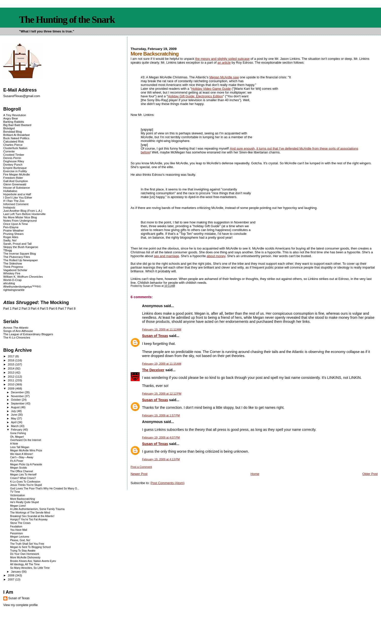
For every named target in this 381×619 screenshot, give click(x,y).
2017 (11, 356)
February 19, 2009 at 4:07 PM (161, 437)
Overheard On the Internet (25, 440)
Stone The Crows (20, 523)
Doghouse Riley (13, 161)
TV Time (15, 491)
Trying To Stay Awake (23, 550)
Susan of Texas (155, 336)
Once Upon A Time (15, 223)
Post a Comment (141, 466)
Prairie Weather (13, 230)
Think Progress (13, 266)
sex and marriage (166, 256)
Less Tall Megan (19, 447)
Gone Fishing (18, 433)
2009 (11, 388)
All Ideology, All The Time (25, 564)
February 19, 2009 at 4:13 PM (161, 459)
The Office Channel (21, 471)
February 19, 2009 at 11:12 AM (161, 329)
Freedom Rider (13, 177)
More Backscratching (22, 499)
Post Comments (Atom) (168, 483)
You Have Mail (18, 529)
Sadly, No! (10, 240)
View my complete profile (20, 605)
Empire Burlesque (15, 167)
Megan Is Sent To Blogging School (30, 547)
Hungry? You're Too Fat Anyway (29, 519)
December (18, 392)
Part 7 (62, 308)
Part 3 (26, 308)
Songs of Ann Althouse (18, 330)
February (17, 429)
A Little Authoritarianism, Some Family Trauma (37, 509)
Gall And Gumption (15, 181)
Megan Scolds (18, 467)
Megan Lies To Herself (23, 474)
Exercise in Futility (15, 171)
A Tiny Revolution (14, 115)
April (14, 422)
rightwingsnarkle (14, 289)
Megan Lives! (18, 505)
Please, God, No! (20, 540)
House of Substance (16, 187)
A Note (14, 443)
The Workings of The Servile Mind (30, 512)
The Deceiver (153, 370)
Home (255, 474)
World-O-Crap (12, 279)
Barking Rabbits (13, 121)
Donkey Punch (13, 164)
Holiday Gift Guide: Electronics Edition (195, 96)
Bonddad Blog (12, 131)
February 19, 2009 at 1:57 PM (161, 415)
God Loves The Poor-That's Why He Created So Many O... (44, 488)
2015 (11, 364)
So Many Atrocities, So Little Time (30, 568)
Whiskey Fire (11, 273)
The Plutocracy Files (16, 256)
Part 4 (35, 308)
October (16, 399)
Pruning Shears (13, 233)
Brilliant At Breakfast (16, 134)
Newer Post (138, 474)
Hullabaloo (10, 190)
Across (16, 327)
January (16, 571)
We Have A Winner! (21, 454)
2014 (11, 368)
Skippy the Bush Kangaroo (20, 247)
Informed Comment (15, 204)
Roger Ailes (10, 237)
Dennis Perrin (12, 158)
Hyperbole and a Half (17, 194)
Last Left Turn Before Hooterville (24, 214)
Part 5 (44, 308)
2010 (11, 384)
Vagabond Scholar (15, 270)
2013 (11, 372)
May (14, 418)
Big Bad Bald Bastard (17, 125)
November (18, 396)
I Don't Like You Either (17, 197)
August (15, 407)
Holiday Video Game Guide (211, 89)
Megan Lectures (19, 536)
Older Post (370, 474)
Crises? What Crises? (23, 478)
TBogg (7, 250)
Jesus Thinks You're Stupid (26, 485)
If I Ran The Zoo (14, 200)
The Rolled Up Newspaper (20, 260)
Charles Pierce (13, 144)
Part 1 (7, 308)
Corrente (9, 151)
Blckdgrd (9, 128)
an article (224, 62)
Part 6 (53, 308)
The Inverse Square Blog (19, 253)
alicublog (9, 283)
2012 (11, 376)
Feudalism (16, 526)
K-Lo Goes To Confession (25, 481)
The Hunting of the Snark (67, 19)
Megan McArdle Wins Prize (26, 450)
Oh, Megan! (17, 436)
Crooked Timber (13, 154)
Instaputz (9, 207)
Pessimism (16, 533)
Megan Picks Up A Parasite (26, 464)
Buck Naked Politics (16, 138)
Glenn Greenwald (14, 184)
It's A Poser (16, 460)
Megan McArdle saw (224, 77)
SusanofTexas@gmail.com (21, 96)
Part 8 (71, 308)
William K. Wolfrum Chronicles (23, 276)
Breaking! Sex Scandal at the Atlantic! (32, 516)
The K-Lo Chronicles (16, 337)
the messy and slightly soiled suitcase (222, 59)
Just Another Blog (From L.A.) (22, 210)
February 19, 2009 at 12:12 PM (161, 393)
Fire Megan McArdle (16, 174)
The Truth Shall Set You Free (27, 543)
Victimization (17, 495)
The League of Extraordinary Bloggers (28, 334)
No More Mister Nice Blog (20, 217)
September (18, 403)
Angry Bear (10, 118)
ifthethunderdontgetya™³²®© (22, 286)
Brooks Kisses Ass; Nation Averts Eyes (33, 561)
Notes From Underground (20, 220)
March (15, 426)
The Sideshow (12, 263)
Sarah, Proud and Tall (17, 243)
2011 (11, 380)
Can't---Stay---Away (21, 457)
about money (216, 256)
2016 (11, 360)
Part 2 (16, 308)
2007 (11, 579)
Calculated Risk (13, 141)
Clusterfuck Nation (15, 148)
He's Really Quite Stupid (24, 502)
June (14, 414)
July (14, 411)
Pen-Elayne (11, 227)
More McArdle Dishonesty (25, 557)
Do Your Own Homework (24, 554)
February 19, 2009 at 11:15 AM (161, 363)
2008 (11, 575)
